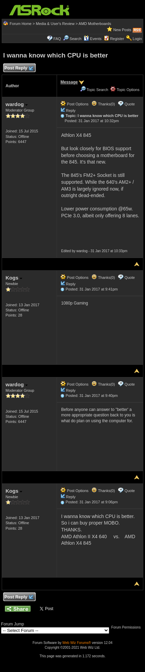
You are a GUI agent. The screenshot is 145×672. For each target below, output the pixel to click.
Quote (130, 104)
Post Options (74, 104)
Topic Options (125, 90)
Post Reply (18, 68)
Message (69, 82)
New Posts (122, 30)
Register (117, 39)
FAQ (57, 39)
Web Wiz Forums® (76, 643)
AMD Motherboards (94, 24)
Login (137, 39)
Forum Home (20, 24)
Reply (70, 110)
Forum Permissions (127, 627)
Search (76, 39)
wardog (16, 104)
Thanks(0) (103, 104)
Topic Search (94, 90)
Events (93, 39)
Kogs (13, 278)
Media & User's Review (55, 24)
